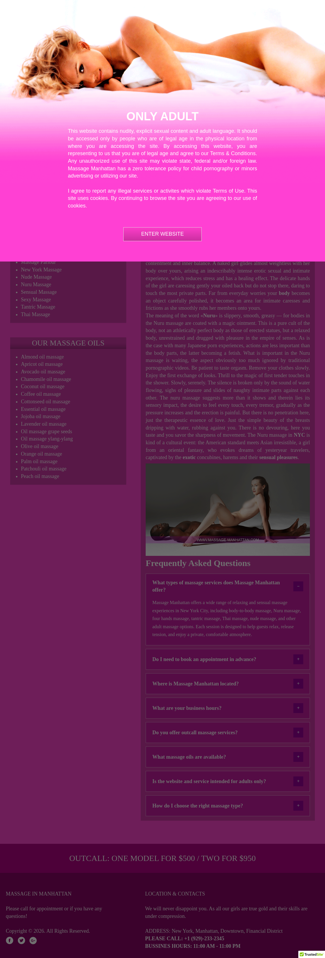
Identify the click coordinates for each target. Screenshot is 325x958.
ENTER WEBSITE (162, 234)
